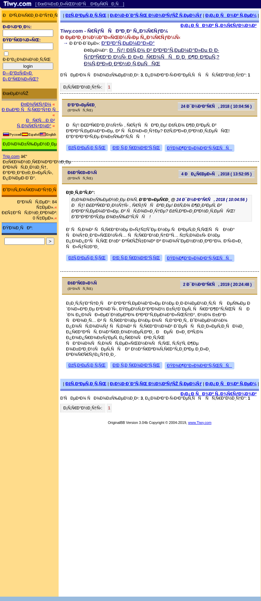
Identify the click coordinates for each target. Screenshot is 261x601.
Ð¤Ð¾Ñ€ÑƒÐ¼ (36, 104)
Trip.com (11, 156)
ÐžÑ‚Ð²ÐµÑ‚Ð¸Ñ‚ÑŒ (85, 15)
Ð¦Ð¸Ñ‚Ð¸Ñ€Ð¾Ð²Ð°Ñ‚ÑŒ (136, 147)
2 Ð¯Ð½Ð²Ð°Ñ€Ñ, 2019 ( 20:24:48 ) (217, 284)
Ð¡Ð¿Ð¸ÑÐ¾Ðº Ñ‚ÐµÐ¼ (231, 15)
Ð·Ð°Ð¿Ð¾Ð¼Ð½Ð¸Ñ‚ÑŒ (27, 59)
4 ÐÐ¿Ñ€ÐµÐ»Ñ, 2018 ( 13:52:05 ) (216, 174)
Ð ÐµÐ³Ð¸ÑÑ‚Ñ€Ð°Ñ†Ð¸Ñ (30, 109)
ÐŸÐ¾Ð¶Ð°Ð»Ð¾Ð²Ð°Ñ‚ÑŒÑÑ (199, 148)
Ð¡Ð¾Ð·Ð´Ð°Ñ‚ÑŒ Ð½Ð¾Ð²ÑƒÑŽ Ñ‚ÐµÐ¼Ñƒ (156, 15)
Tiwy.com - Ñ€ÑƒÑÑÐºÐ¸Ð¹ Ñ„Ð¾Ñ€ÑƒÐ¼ (114, 31)
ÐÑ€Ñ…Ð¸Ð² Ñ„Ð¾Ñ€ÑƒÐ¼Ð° (36, 123)
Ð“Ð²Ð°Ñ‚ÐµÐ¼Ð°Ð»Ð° (128, 43)
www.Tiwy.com (199, 423)
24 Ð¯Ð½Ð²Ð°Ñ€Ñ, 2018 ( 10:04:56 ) (216, 106)
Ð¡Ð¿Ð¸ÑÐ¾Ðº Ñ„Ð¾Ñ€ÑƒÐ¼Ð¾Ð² (219, 25)
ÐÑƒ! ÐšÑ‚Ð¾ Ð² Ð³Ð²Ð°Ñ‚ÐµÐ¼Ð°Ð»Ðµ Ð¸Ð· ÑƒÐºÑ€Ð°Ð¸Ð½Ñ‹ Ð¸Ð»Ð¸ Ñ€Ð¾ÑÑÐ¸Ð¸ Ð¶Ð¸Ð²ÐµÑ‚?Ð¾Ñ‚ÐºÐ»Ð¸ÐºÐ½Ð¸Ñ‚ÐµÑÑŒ (151, 56)
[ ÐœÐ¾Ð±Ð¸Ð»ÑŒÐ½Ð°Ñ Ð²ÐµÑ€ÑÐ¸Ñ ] (79, 4)
